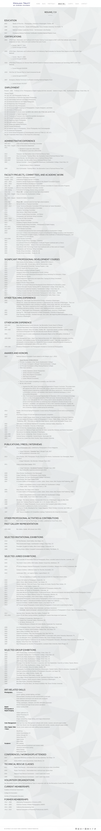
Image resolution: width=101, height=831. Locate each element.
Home (38, 3)
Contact (84, 3)
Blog (43, 3)
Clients (70, 3)
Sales (77, 3)
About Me (61, 3)
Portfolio (51, 3)
